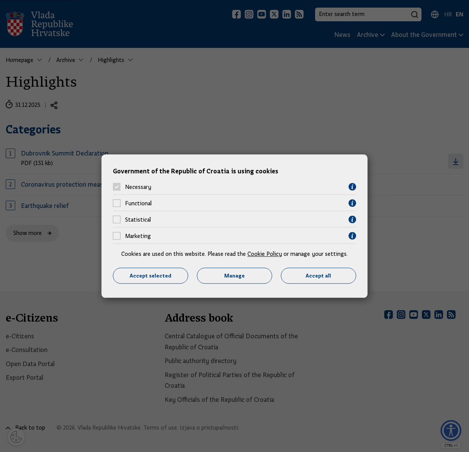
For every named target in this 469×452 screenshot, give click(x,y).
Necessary (138, 187)
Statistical (138, 219)
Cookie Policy (264, 254)
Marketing (138, 236)
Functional (138, 203)
